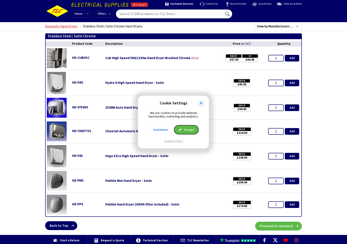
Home (78, 14)
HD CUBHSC (81, 58)
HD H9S (77, 82)
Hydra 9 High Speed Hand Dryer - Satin (134, 83)
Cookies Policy (173, 141)
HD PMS (78, 180)
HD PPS (77, 204)
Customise (160, 130)
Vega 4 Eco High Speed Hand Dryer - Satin (136, 156)
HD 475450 (80, 107)
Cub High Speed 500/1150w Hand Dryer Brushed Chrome (148, 58)
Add (292, 58)
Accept (186, 130)
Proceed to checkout (281, 225)
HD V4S (77, 156)
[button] (201, 103)
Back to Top (63, 225)
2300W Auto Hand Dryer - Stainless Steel (136, 108)
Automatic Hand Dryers (61, 26)
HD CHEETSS (81, 131)
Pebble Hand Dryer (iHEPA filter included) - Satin (142, 205)
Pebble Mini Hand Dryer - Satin (128, 181)
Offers (104, 14)
